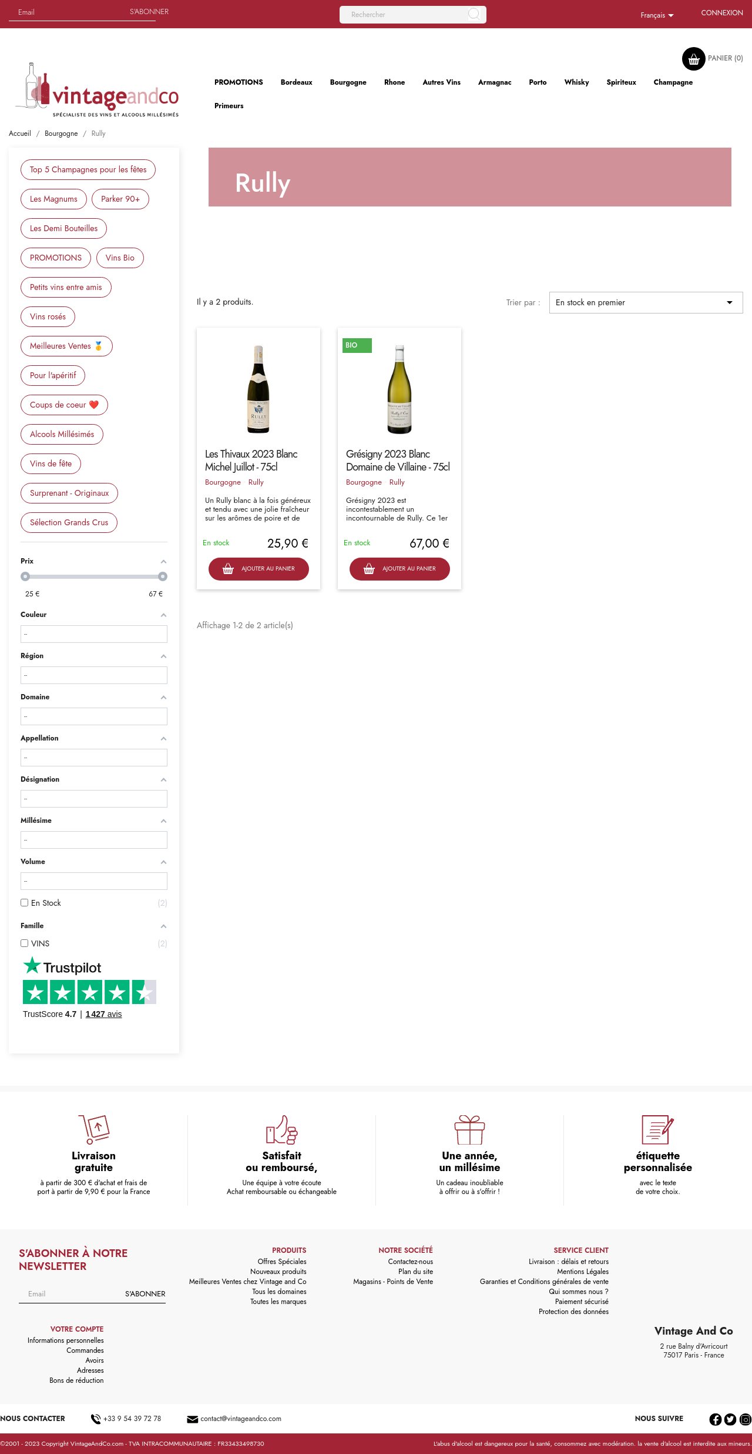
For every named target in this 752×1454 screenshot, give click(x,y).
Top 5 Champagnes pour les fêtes (88, 169)
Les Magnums (54, 199)
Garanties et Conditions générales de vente (544, 1281)
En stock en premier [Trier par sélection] (646, 302)
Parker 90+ (120, 199)
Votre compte (77, 1329)
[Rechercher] (413, 15)
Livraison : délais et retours (569, 1261)
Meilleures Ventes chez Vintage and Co (248, 1281)
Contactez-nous (410, 1261)
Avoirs (95, 1360)
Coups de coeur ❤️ (64, 405)
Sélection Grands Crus (69, 522)
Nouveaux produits (278, 1271)
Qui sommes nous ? (579, 1291)
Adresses (90, 1370)
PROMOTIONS (56, 258)
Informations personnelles (66, 1340)
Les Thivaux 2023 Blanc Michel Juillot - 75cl (251, 460)
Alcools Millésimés (62, 434)
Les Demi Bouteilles (64, 228)
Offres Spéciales (282, 1261)
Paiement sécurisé (582, 1301)
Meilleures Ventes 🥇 (66, 346)
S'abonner (149, 11)
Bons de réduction (76, 1380)
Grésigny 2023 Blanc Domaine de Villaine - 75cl (397, 460)
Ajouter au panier (258, 569)
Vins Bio (120, 258)
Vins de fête (51, 463)
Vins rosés (48, 316)
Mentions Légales (583, 1271)
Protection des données (574, 1311)
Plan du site (415, 1271)
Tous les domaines (280, 1291)
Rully (256, 482)
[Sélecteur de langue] (659, 16)
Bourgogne (223, 482)
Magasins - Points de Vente (394, 1281)
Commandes (84, 1350)
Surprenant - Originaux (69, 493)
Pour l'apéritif (53, 375)
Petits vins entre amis (66, 287)
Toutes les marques (278, 1301)
